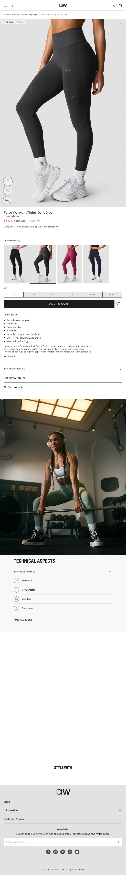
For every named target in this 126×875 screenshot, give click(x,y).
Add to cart (58, 303)
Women (15, 15)
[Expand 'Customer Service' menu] (63, 819)
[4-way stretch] (7, 191)
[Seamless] (7, 200)
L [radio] (73, 294)
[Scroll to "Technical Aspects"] (63, 368)
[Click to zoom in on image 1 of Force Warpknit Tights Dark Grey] (63, 113)
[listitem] (17, 264)
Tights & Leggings (29, 15)
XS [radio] (13, 294)
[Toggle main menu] (6, 5)
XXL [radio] (112, 294)
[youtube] (77, 852)
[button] (63, 378)
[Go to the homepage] (63, 5)
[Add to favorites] (118, 304)
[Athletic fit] (7, 182)
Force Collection (12, 216)
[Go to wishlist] (114, 5)
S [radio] (33, 294)
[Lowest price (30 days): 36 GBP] (38, 221)
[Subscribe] (118, 842)
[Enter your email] (58, 842)
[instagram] (55, 852)
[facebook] (48, 852)
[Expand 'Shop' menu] (63, 801)
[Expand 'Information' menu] (63, 810)
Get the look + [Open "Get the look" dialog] (13, 22)
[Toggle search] (11, 5)
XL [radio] (92, 294)
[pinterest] (62, 852)
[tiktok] (70, 852)
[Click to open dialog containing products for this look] (31, 663)
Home (6, 15)
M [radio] (53, 294)
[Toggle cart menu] (120, 5)
